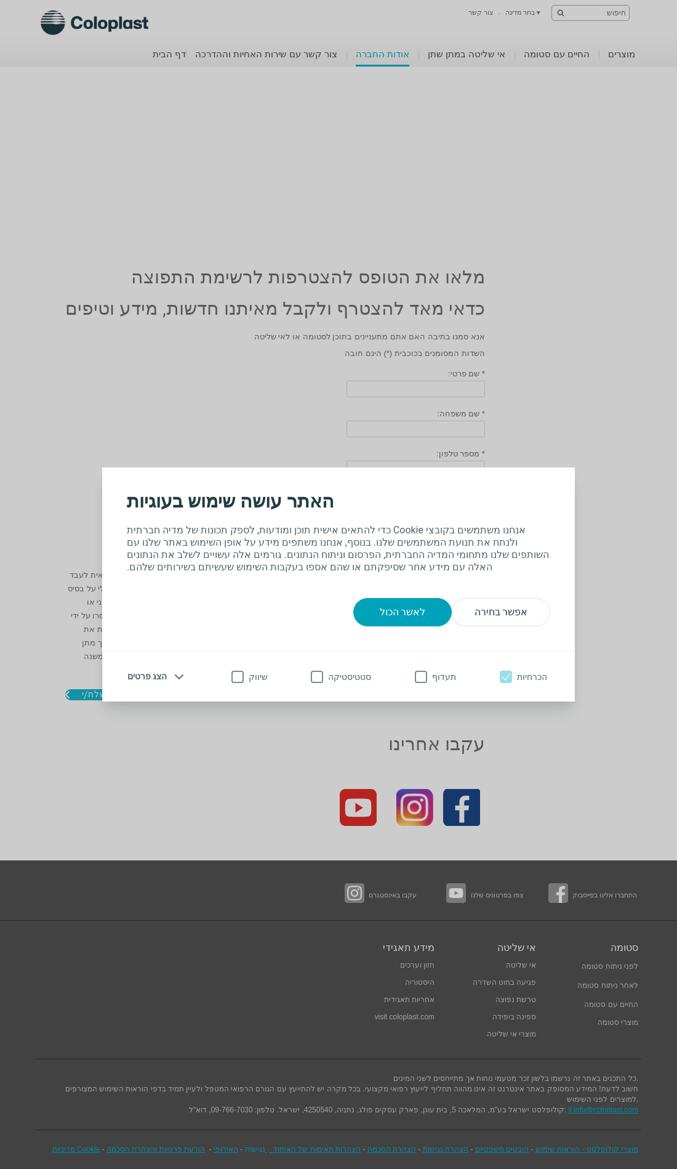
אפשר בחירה (501, 612)
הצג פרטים (147, 676)
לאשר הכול (403, 612)
